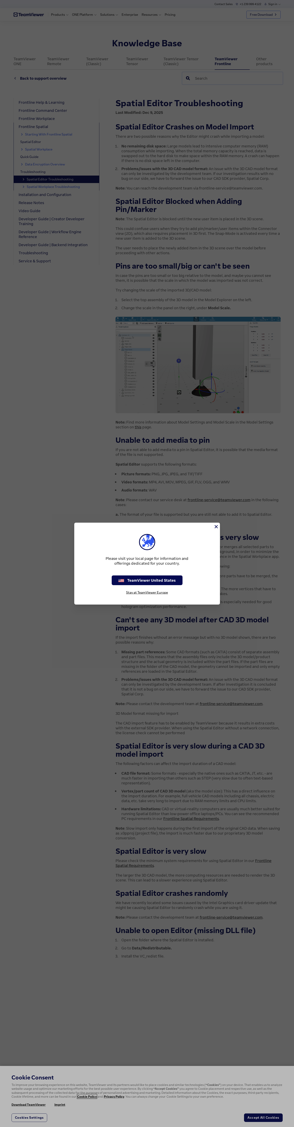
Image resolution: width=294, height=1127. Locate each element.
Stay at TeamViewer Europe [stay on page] (147, 592)
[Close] (216, 527)
